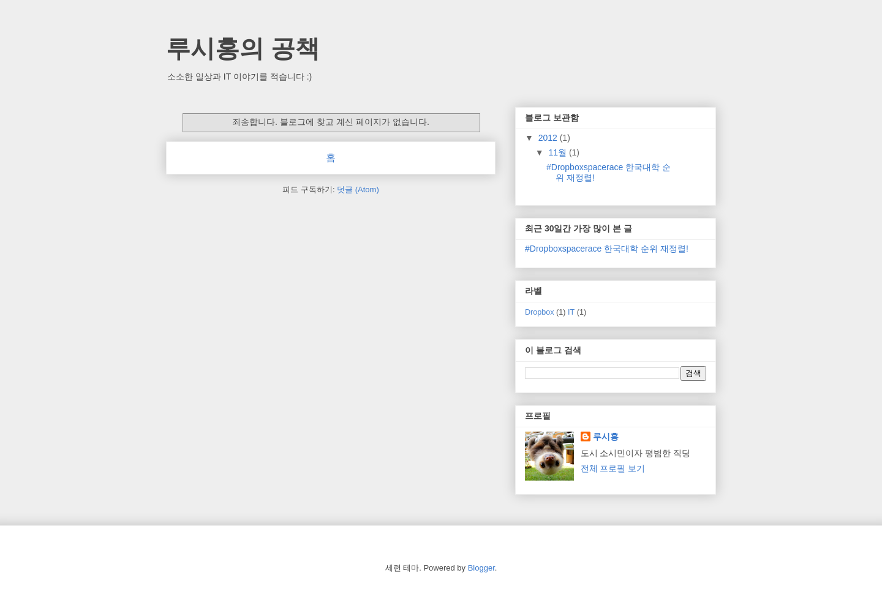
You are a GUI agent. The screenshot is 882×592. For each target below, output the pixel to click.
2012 (549, 138)
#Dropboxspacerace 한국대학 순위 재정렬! (606, 248)
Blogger (481, 567)
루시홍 (606, 436)
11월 (558, 152)
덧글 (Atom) (358, 189)
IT (571, 312)
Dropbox (539, 312)
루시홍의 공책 (243, 48)
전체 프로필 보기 (613, 468)
